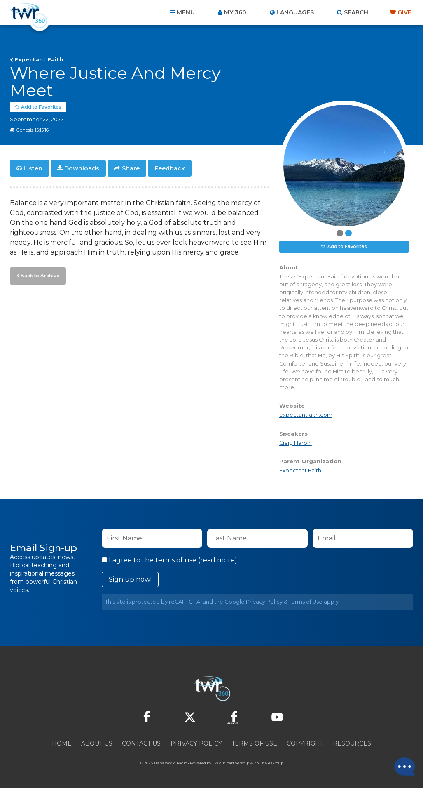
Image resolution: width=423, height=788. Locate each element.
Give (404, 12)
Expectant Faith (38, 59)
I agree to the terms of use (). (170, 560)
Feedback (169, 168)
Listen (32, 168)
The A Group (271, 763)
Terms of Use (306, 602)
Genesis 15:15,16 (32, 130)
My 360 (235, 12)
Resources (352, 743)
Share (131, 168)
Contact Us (141, 743)
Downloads (81, 168)
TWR (216, 763)
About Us (96, 743)
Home (62, 743)
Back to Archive (39, 275)
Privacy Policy (264, 602)
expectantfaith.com (305, 415)
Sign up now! (130, 579)
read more (217, 560)
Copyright (305, 743)
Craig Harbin (295, 443)
